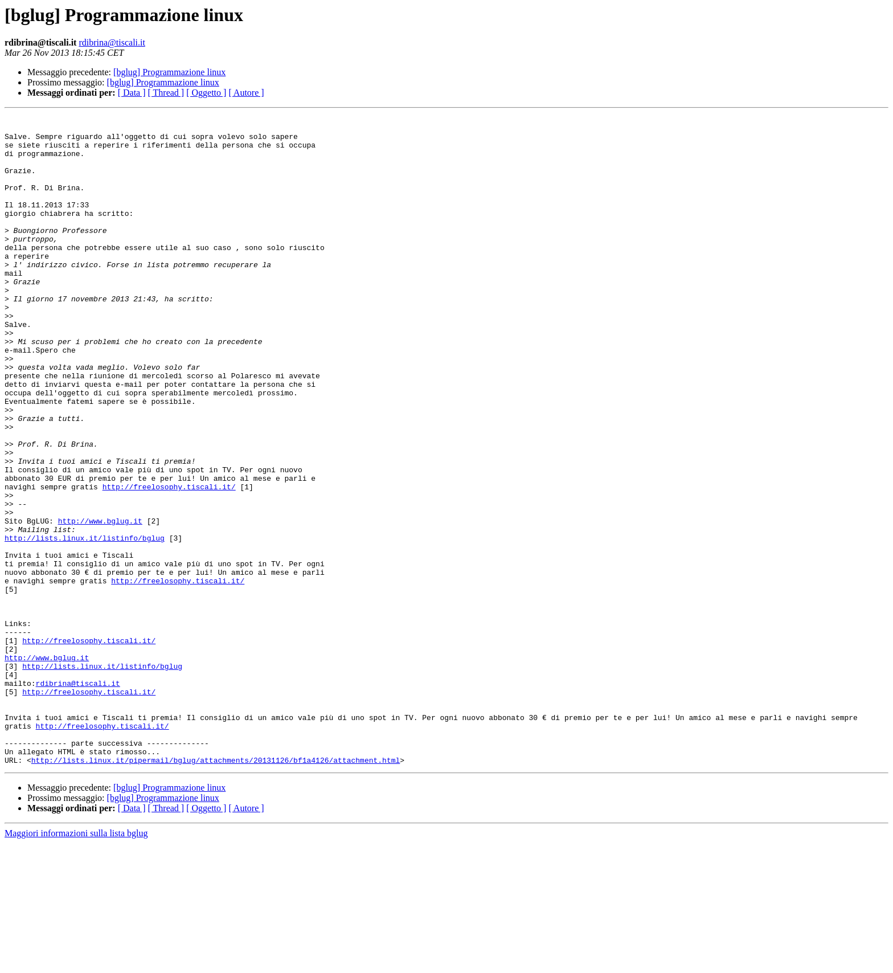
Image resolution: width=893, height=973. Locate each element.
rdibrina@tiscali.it (112, 42)
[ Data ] (132, 92)
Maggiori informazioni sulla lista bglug (76, 963)
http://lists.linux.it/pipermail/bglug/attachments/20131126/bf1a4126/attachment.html (215, 890)
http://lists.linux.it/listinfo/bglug (85, 623)
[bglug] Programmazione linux (169, 72)
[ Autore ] (246, 92)
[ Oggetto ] (206, 92)
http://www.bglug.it (100, 603)
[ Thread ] (166, 92)
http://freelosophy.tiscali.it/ (169, 562)
